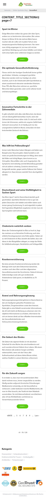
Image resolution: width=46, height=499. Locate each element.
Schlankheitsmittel (20, 454)
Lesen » (22, 59)
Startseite (7, 10)
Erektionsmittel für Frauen (11, 457)
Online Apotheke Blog (20, 10)
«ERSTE (9, 416)
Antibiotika (6, 460)
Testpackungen (17, 460)
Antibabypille (28, 457)
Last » (37, 416)
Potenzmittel (6, 454)
